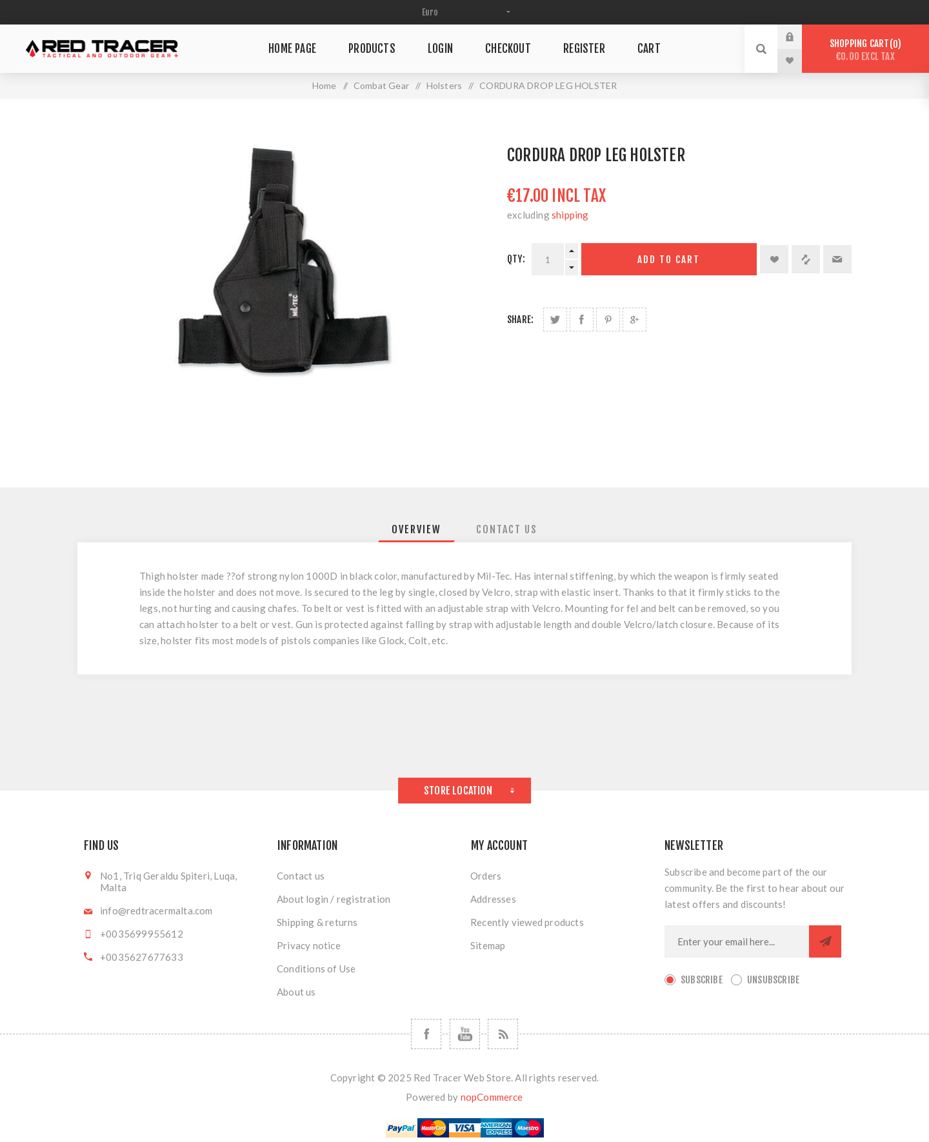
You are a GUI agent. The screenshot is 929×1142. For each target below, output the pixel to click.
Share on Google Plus (634, 319)
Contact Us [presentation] (506, 529)
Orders (485, 875)
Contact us (301, 875)
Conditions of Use (316, 968)
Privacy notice (309, 945)
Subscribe (702, 980)
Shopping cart (865, 50)
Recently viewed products (527, 922)
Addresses (493, 899)
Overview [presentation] (416, 529)
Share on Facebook (582, 319)
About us (296, 992)
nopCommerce (492, 1097)
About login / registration (333, 899)
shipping (570, 215)
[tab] (416, 529)
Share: (520, 319)
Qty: (516, 259)
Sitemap (487, 945)
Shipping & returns (317, 922)
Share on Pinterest (608, 319)
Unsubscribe (773, 980)
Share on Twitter (555, 319)
